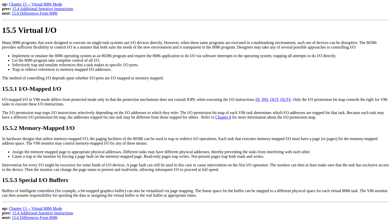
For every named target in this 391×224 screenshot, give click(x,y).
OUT (274, 99)
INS (265, 99)
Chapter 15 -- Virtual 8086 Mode (35, 4)
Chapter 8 (223, 117)
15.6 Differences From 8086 (35, 13)
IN (257, 99)
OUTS (285, 99)
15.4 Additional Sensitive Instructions (42, 9)
